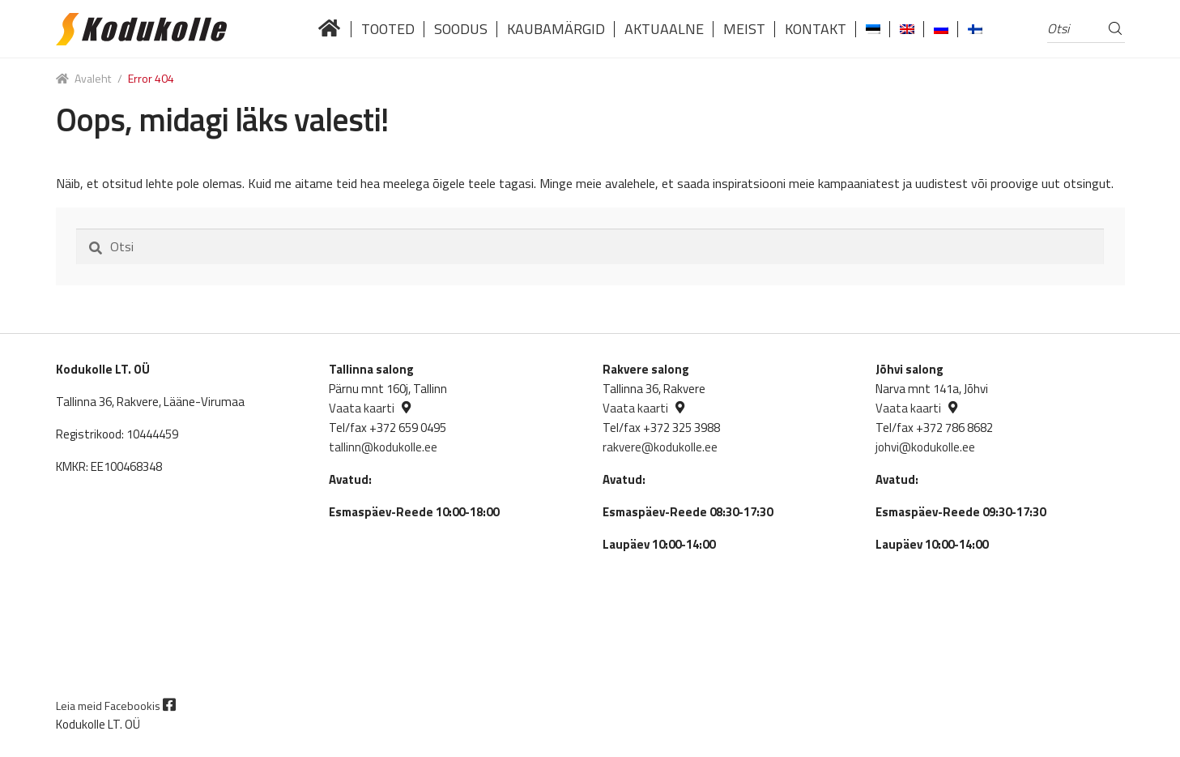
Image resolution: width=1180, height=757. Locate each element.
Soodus (461, 29)
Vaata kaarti (361, 408)
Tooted (388, 29)
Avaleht (93, 78)
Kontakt (815, 29)
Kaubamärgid (556, 29)
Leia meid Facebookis (116, 705)
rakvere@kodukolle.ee (660, 447)
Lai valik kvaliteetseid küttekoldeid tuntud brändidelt (330, 29)
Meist (744, 29)
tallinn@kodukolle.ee (383, 447)
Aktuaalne (664, 29)
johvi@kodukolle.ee (925, 447)
